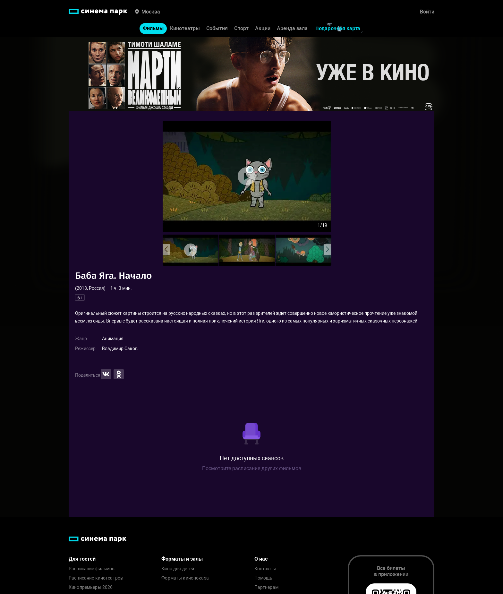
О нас (261, 559)
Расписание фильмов (92, 568)
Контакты (265, 568)
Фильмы (153, 28)
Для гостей (82, 559)
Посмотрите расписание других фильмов (251, 468)
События (217, 28)
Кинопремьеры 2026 (91, 587)
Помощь (263, 578)
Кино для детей (177, 568)
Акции (262, 28)
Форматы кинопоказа (185, 578)
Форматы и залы (182, 559)
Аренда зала (292, 28)
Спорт (241, 28)
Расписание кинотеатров (96, 578)
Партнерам (266, 587)
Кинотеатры (185, 28)
